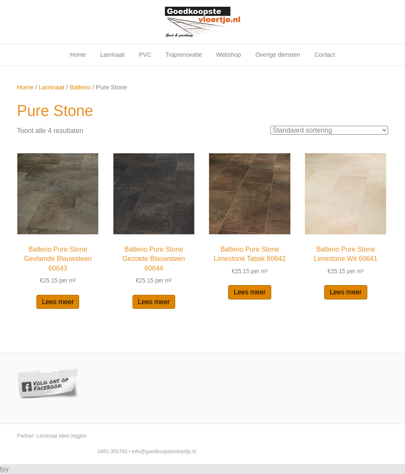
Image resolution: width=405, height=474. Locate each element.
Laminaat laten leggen (61, 436)
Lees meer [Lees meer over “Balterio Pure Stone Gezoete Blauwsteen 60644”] (154, 301)
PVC (145, 54)
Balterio (80, 87)
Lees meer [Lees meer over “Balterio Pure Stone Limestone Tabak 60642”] (250, 292)
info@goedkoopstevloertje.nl (164, 452)
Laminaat (112, 54)
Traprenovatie (183, 54)
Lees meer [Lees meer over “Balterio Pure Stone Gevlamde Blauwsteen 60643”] (58, 301)
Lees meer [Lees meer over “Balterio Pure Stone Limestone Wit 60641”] (346, 292)
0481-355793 (112, 452)
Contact (324, 54)
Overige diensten (277, 54)
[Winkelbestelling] (329, 130)
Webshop (228, 54)
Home (78, 54)
